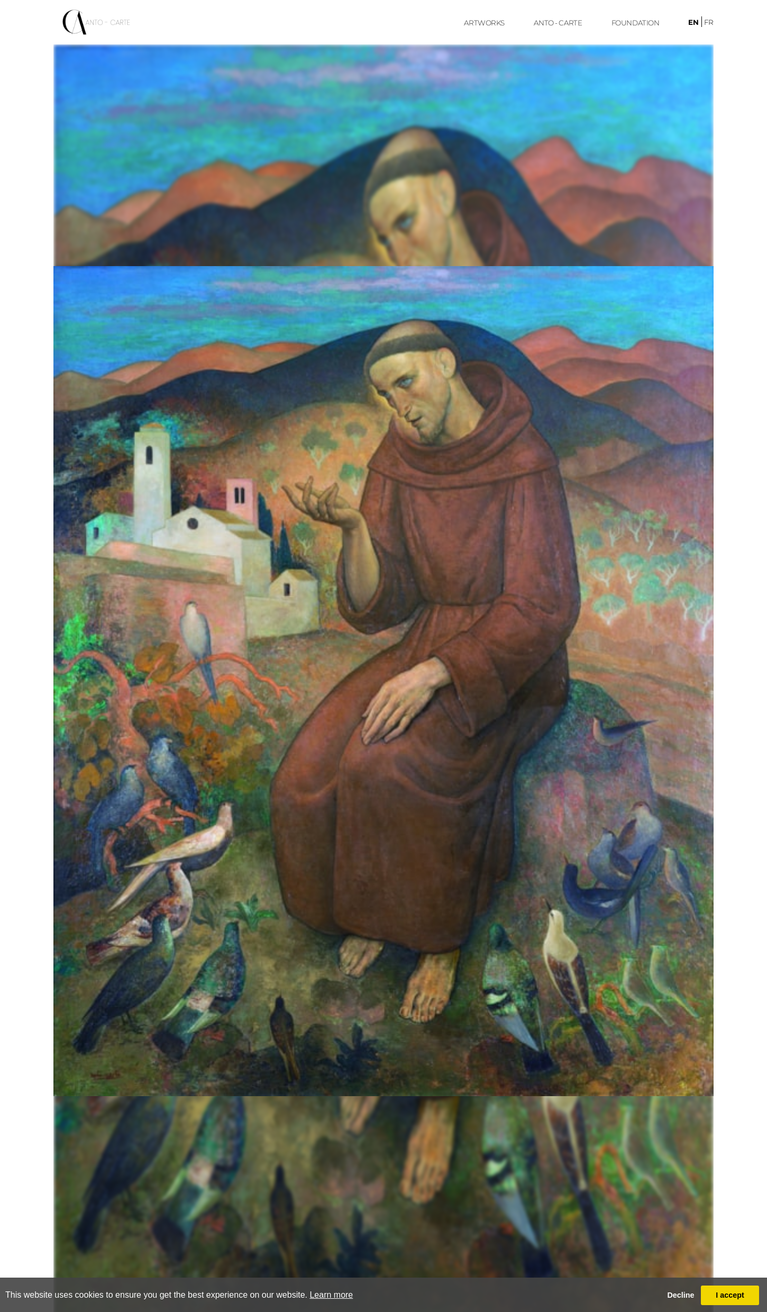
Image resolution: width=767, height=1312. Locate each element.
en (693, 22)
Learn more (331, 1294)
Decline (680, 1295)
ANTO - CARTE (558, 23)
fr (709, 22)
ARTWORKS (484, 23)
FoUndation (635, 23)
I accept (730, 1295)
